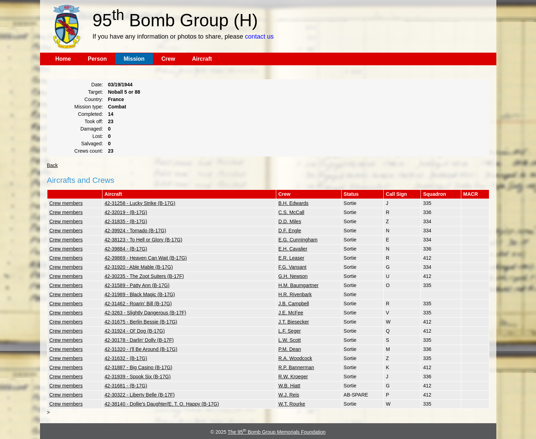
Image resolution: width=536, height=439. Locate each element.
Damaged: (91, 129)
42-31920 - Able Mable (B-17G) (139, 267)
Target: (95, 92)
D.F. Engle (289, 230)
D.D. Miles (289, 221)
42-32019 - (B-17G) (126, 212)
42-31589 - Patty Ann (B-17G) (137, 285)
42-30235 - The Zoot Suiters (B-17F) (144, 276)
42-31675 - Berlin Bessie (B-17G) (141, 322)
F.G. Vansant (292, 267)
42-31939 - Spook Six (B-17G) (138, 376)
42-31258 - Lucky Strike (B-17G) (140, 203)
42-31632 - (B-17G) (126, 358)
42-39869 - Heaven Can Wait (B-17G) (146, 258)
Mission (134, 59)
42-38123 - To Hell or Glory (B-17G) (144, 239)
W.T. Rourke (291, 404)
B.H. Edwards (293, 203)
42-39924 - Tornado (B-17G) (135, 230)
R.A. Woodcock (295, 358)
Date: (97, 84)
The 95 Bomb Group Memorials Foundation (277, 432)
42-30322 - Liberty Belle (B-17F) (140, 395)
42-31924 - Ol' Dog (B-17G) (135, 331)
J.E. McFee (290, 312)
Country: (94, 99)
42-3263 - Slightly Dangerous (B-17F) (145, 312)
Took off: (94, 121)
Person (97, 59)
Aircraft (202, 59)
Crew (168, 59)
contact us (259, 36)
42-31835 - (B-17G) (126, 221)
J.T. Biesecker (293, 322)
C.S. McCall (291, 212)
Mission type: (88, 106)
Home (63, 59)
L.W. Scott (289, 340)
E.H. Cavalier (292, 249)
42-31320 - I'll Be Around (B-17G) (141, 349)
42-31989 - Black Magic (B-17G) (140, 294)
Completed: (90, 114)
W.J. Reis (288, 395)
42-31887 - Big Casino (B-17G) (138, 367)
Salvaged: (92, 143)
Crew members (66, 203)
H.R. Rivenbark (295, 294)
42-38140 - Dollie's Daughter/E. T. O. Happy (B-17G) (162, 404)
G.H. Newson (292, 276)
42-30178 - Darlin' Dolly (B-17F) (139, 340)
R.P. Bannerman (296, 367)
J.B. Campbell (293, 303)
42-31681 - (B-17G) (126, 385)
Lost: (97, 136)
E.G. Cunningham (297, 239)
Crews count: (88, 151)
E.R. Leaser (291, 258)
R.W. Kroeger (293, 376)
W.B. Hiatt (289, 385)
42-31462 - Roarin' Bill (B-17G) (138, 303)
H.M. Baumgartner (298, 285)
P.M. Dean (289, 349)
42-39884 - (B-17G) (126, 249)
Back (52, 165)
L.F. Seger (289, 331)
